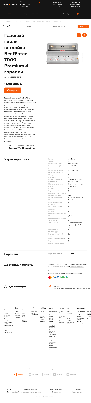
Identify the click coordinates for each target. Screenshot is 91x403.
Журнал (82, 389)
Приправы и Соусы (52, 343)
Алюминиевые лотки (71, 317)
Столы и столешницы (80, 322)
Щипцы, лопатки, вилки (42, 313)
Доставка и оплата (25, 4)
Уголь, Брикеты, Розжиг (61, 313)
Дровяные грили (7, 313)
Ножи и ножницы (42, 317)
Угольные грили (7, 316)
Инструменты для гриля (43, 307)
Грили (27, 21)
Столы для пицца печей (34, 314)
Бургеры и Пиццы (52, 319)
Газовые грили (8, 310)
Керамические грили (8, 323)
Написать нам (24, 6)
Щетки (68, 320)
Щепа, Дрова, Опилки (24, 317)
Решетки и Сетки (52, 322)
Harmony (17, 317)
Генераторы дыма (25, 313)
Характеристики (59, 26)
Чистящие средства (69, 314)
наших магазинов (77, 267)
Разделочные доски (53, 348)
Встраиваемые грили (41, 21)
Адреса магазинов (29, 2)
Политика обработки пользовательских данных (22, 391)
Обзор (28, 26)
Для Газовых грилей (80, 315)
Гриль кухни (16, 307)
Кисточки (42, 319)
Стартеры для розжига (62, 317)
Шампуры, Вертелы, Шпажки (52, 331)
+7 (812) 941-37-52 (75, 6)
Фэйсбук (47, 374)
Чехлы (68, 311)
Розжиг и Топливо (62, 307)
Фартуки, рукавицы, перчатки (52, 326)
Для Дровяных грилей (81, 312)
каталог (18, 21)
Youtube (61, 374)
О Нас (21, 2)
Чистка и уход (69, 307)
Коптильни (25, 310)
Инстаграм (33, 374)
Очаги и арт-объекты (7, 330)
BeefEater (57, 21)
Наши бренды (80, 391)
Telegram (17, 374)
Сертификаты (8, 332)
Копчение (24, 307)
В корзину (14, 90)
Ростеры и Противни (52, 337)
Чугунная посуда (52, 315)
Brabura (17, 311)
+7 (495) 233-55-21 (75, 4)
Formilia (17, 313)
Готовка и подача (52, 307)
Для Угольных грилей (81, 319)
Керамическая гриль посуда (53, 312)
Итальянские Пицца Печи (34, 310)
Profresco (17, 315)
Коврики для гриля (70, 323)
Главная (8, 21)
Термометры (52, 334)
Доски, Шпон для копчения (24, 321)
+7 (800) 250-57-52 (75, 2)
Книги (51, 345)
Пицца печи (34, 307)
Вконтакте (77, 374)
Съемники (42, 321)
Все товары (9, 14)
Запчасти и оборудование (81, 307)
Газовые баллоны (61, 321)
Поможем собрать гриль (57, 273)
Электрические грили (8, 326)
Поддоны (51, 340)
